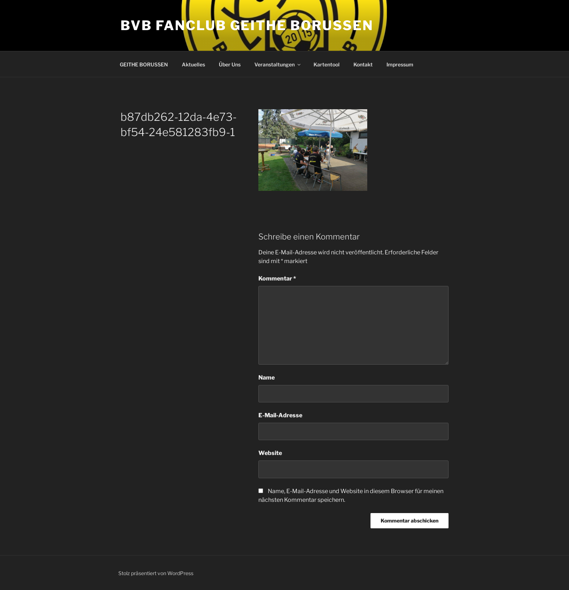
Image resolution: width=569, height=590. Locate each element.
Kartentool (327, 64)
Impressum (399, 64)
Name (266, 377)
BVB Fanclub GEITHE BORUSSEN (246, 25)
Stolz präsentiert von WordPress (155, 573)
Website (270, 453)
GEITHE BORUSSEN (144, 64)
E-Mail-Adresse (280, 415)
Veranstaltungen (278, 64)
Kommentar (277, 278)
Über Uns (230, 64)
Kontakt (363, 64)
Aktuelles (193, 64)
